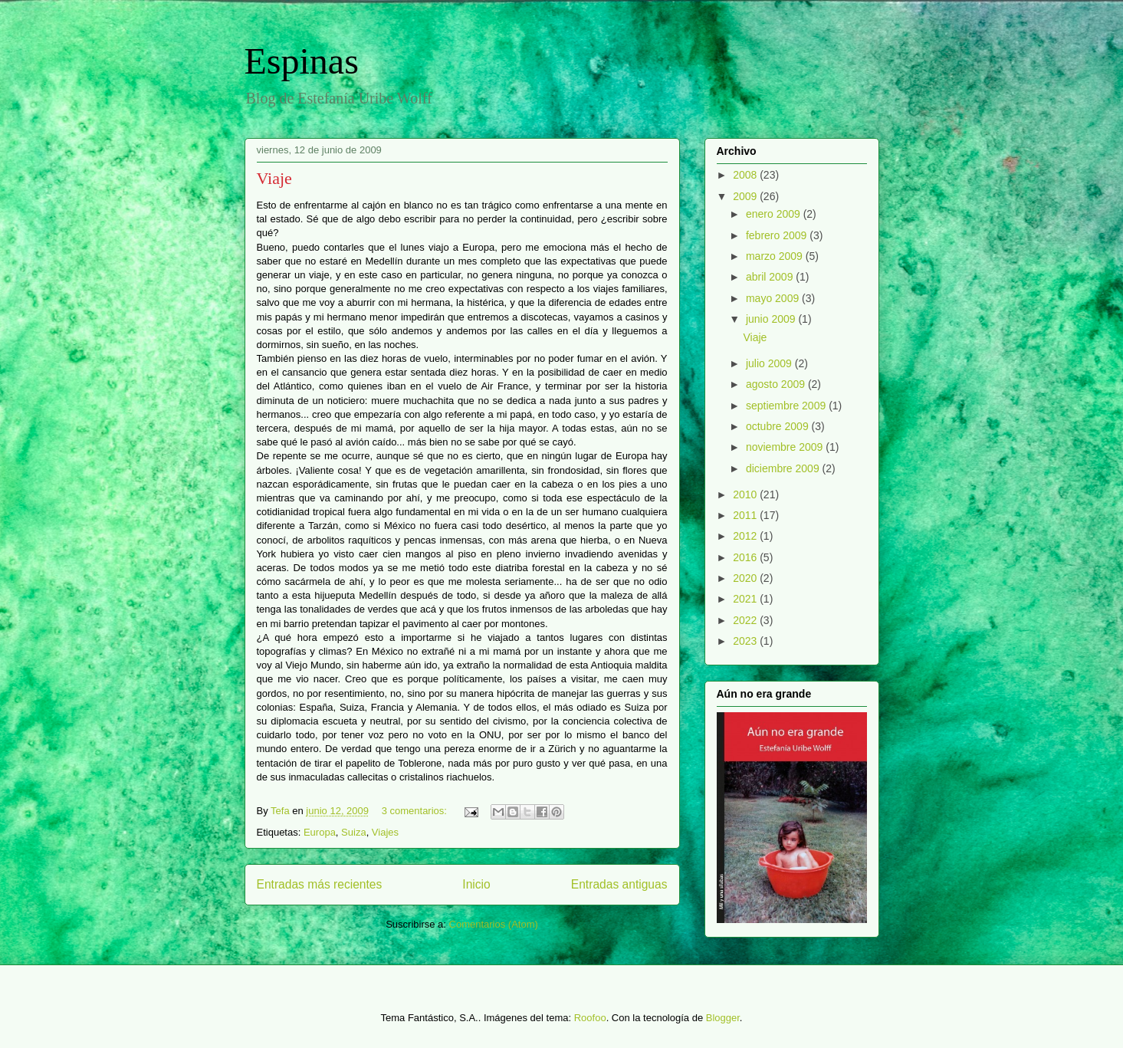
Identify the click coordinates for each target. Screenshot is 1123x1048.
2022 (746, 620)
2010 (746, 494)
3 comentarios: (416, 810)
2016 (746, 557)
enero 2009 (774, 214)
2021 (746, 599)
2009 (746, 196)
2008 (746, 175)
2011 (746, 515)
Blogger (723, 1017)
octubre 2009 (779, 426)
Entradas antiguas (619, 884)
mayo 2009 (774, 298)
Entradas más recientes (320, 884)
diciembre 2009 (784, 468)
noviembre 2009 (786, 447)
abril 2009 (771, 277)
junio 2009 (772, 319)
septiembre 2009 (787, 405)
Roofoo (590, 1017)
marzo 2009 (776, 256)
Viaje (274, 178)
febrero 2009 (777, 235)
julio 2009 (770, 363)
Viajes (385, 832)
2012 (746, 536)
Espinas (302, 61)
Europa (320, 832)
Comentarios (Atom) (493, 924)
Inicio (476, 884)
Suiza (353, 832)
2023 (746, 641)
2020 (746, 578)
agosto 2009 (777, 384)
